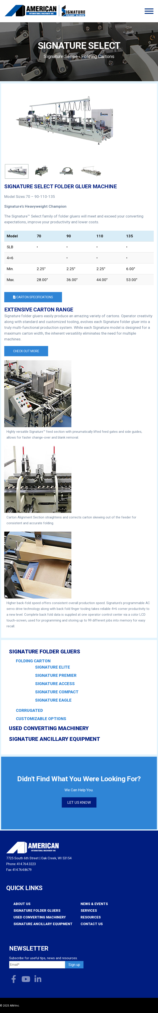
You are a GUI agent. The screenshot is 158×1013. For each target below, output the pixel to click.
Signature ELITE (52, 667)
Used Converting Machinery (49, 728)
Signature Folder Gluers (44, 651)
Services (89, 911)
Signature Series (61, 56)
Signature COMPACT (57, 692)
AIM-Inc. (15, 1005)
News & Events (94, 904)
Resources (91, 917)
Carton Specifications (33, 297)
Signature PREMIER (56, 675)
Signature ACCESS (55, 684)
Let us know (79, 802)
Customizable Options (41, 718)
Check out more (26, 351)
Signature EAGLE (53, 700)
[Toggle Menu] (149, 11)
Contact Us (92, 924)
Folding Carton (33, 661)
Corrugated (29, 710)
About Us (21, 904)
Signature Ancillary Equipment (54, 739)
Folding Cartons (97, 56)
